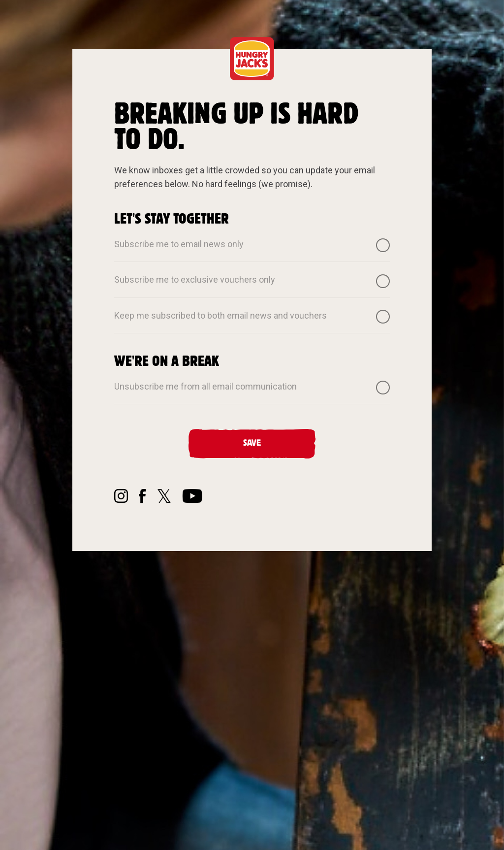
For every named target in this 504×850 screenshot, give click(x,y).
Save (252, 443)
